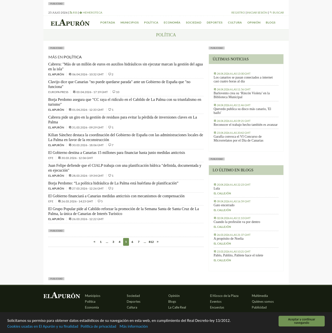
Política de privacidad (98, 326)
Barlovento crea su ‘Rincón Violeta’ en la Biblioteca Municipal (242, 95)
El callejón (222, 193)
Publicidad (259, 307)
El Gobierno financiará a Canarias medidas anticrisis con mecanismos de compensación (116, 196)
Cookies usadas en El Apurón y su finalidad (42, 326)
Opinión (253, 22)
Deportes (214, 22)
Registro (238, 12)
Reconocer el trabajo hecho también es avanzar (246, 125)
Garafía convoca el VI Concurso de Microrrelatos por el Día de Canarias (239, 138)
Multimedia (260, 296)
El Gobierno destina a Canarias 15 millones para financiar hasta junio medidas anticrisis (116, 153)
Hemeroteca (90, 12)
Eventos (215, 301)
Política (151, 22)
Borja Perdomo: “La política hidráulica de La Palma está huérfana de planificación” (113, 183)
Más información (133, 326)
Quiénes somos (263, 301)
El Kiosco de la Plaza (224, 296)
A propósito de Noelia (229, 238)
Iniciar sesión (257, 12)
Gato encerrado (224, 205)
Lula (217, 188)
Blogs (270, 22)
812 (151, 242)
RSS (73, 12)
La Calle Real (177, 307)
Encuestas (217, 307)
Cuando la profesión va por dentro (237, 222)
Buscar (276, 12)
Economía (172, 22)
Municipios (129, 22)
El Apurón (56, 74)
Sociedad (193, 22)
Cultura (235, 22)
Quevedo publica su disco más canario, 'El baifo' (242, 111)
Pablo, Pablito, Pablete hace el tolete (238, 255)
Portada (107, 22)
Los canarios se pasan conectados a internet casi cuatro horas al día (243, 79)
